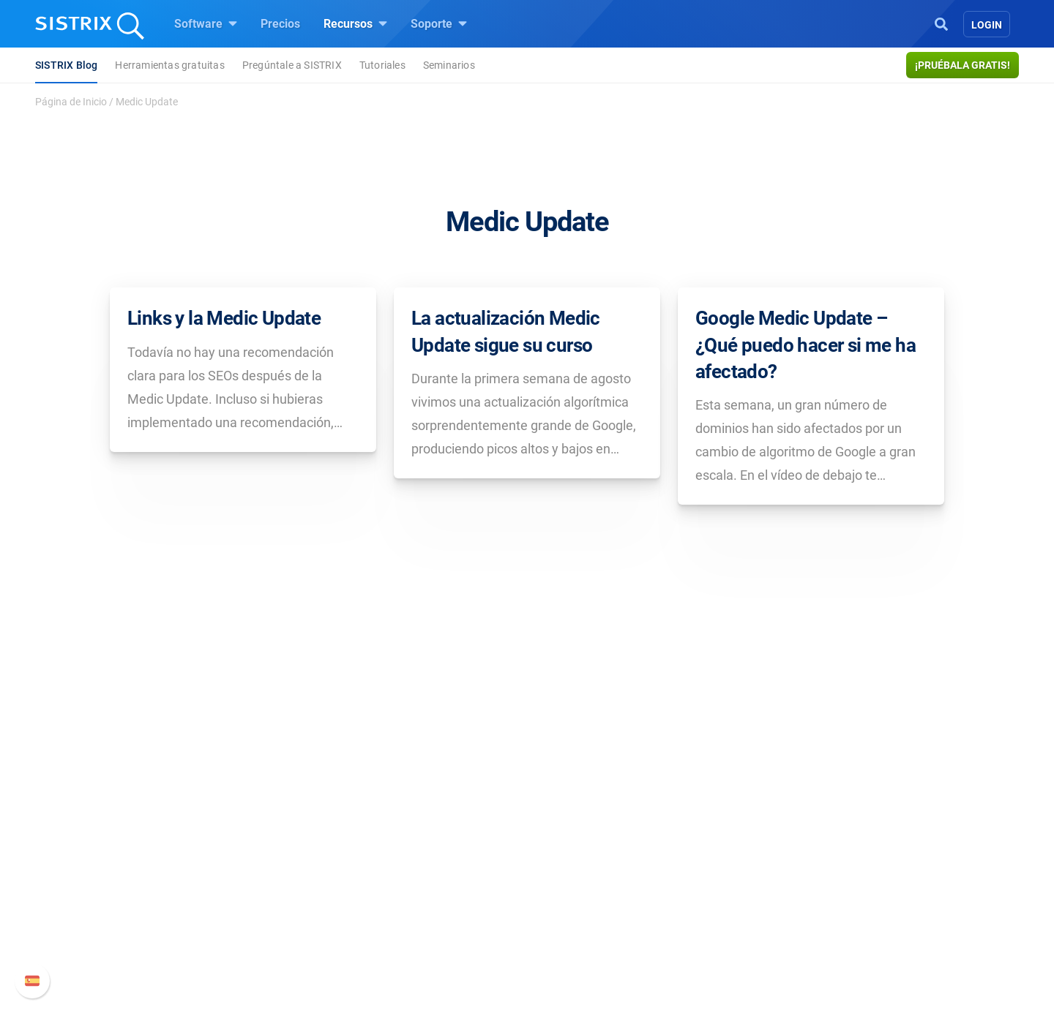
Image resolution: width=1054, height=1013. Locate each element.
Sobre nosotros (247, 837)
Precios (280, 24)
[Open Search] (941, 23)
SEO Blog (569, 884)
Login (986, 25)
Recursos (355, 23)
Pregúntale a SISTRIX (292, 65)
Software (205, 23)
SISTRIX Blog (66, 65)
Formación (236, 884)
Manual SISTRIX (776, 837)
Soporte (439, 23)
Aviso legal (236, 948)
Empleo (252, 860)
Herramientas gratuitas (169, 65)
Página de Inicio (71, 102)
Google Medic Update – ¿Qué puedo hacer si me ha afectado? (805, 345)
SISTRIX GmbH (252, 809)
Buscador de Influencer (435, 907)
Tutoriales (382, 65)
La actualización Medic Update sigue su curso (505, 331)
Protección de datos (259, 916)
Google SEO (407, 860)
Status (730, 931)
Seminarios (449, 65)
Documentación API (764, 884)
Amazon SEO (410, 884)
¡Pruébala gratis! (962, 65)
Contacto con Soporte (769, 907)
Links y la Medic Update (224, 318)
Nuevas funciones (759, 860)
